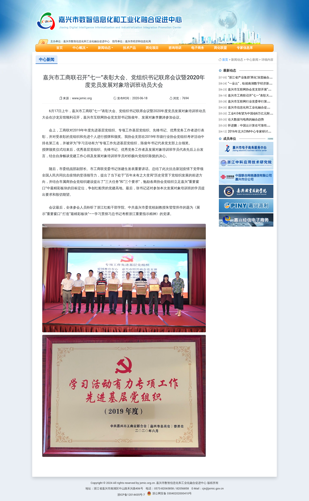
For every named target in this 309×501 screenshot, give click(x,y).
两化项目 (152, 48)
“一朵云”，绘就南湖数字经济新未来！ (253, 83)
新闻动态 (104, 48)
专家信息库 (245, 48)
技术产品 (129, 48)
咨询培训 (174, 48)
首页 (60, 47)
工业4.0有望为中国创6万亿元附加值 (252, 113)
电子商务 (197, 48)
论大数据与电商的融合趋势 (246, 119)
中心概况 (79, 48)
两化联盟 (220, 48)
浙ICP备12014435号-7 (131, 494)
